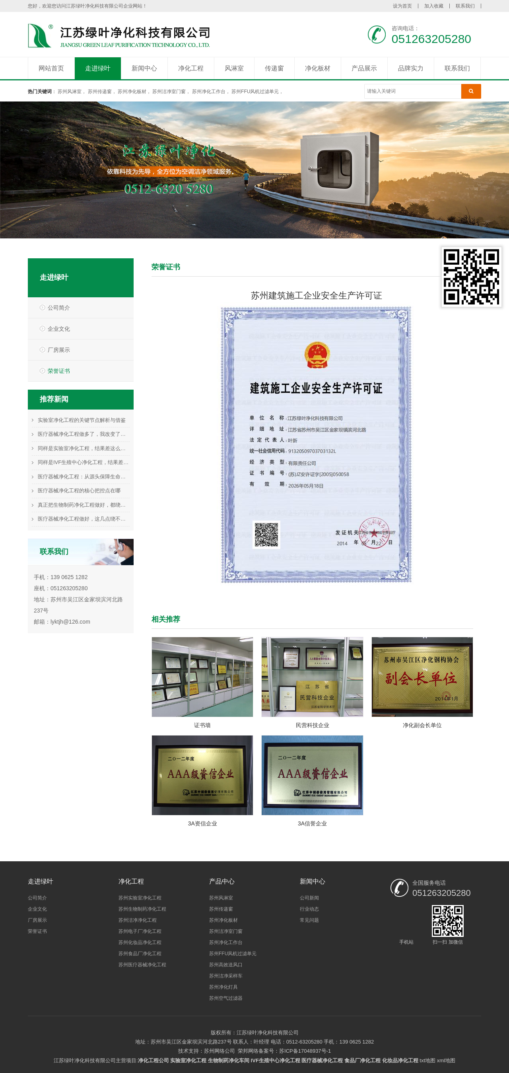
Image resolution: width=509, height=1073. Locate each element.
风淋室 (234, 68)
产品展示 (364, 68)
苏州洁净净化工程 (138, 920)
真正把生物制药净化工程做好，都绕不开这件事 (84, 505)
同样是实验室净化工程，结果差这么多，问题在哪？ (84, 448)
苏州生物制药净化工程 (142, 909)
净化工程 (191, 68)
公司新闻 (309, 898)
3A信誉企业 (312, 823)
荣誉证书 (59, 371)
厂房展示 (59, 350)
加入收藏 (433, 6)
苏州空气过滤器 (226, 998)
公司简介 (59, 307)
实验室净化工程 (188, 1060)
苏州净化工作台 (208, 91)
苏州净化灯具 (223, 987)
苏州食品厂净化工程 (140, 953)
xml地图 (446, 1060)
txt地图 (427, 1060)
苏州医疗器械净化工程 (142, 965)
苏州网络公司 (219, 1051)
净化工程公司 (153, 1060)
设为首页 (402, 6)
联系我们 (465, 6)
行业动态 (309, 909)
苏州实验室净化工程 (140, 898)
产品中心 (222, 881)
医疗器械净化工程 (322, 1060)
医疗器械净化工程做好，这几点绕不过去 (84, 519)
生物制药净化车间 (228, 1060)
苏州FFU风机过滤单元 (255, 91)
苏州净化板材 (132, 91)
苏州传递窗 (100, 91)
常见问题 (309, 920)
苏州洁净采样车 (226, 976)
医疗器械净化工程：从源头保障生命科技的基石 (84, 477)
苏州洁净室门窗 (169, 91)
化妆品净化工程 (400, 1060)
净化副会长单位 (422, 725)
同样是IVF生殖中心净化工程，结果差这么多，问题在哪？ (84, 462)
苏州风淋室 (70, 91)
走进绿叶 (98, 68)
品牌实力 (411, 68)
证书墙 (202, 725)
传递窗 (274, 68)
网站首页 (51, 68)
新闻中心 (144, 68)
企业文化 (59, 329)
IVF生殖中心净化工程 (275, 1060)
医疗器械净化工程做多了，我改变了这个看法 (84, 434)
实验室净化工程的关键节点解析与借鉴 (82, 420)
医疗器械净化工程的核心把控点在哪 (79, 491)
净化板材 (317, 68)
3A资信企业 (202, 823)
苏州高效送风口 (226, 965)
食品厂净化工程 (362, 1060)
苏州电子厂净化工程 (140, 931)
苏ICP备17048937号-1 (305, 1051)
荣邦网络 (248, 1051)
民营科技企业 (312, 725)
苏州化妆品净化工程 (140, 942)
